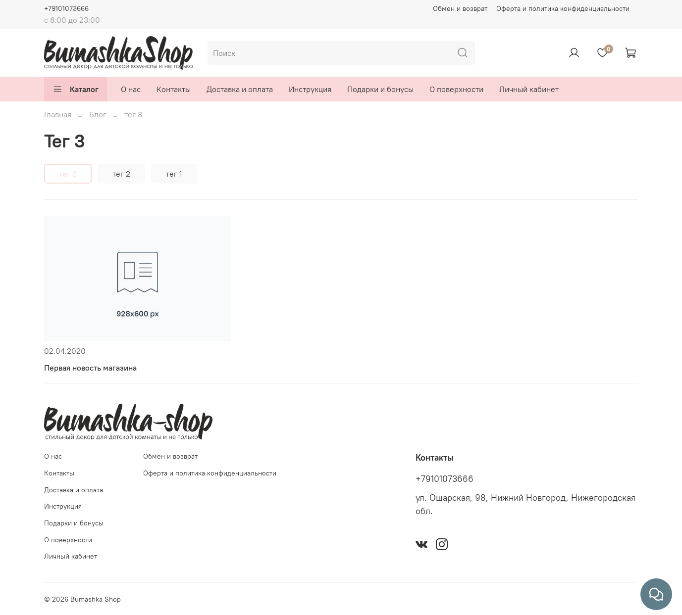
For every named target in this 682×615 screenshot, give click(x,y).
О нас (131, 89)
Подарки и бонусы (380, 89)
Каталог (75, 89)
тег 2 (121, 174)
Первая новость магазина (90, 368)
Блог (97, 114)
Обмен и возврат (460, 8)
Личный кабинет (529, 89)
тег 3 (68, 174)
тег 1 (174, 174)
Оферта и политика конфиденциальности (563, 8)
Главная (57, 114)
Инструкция (310, 89)
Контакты (174, 89)
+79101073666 (66, 8)
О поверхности (456, 89)
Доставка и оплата (240, 89)
